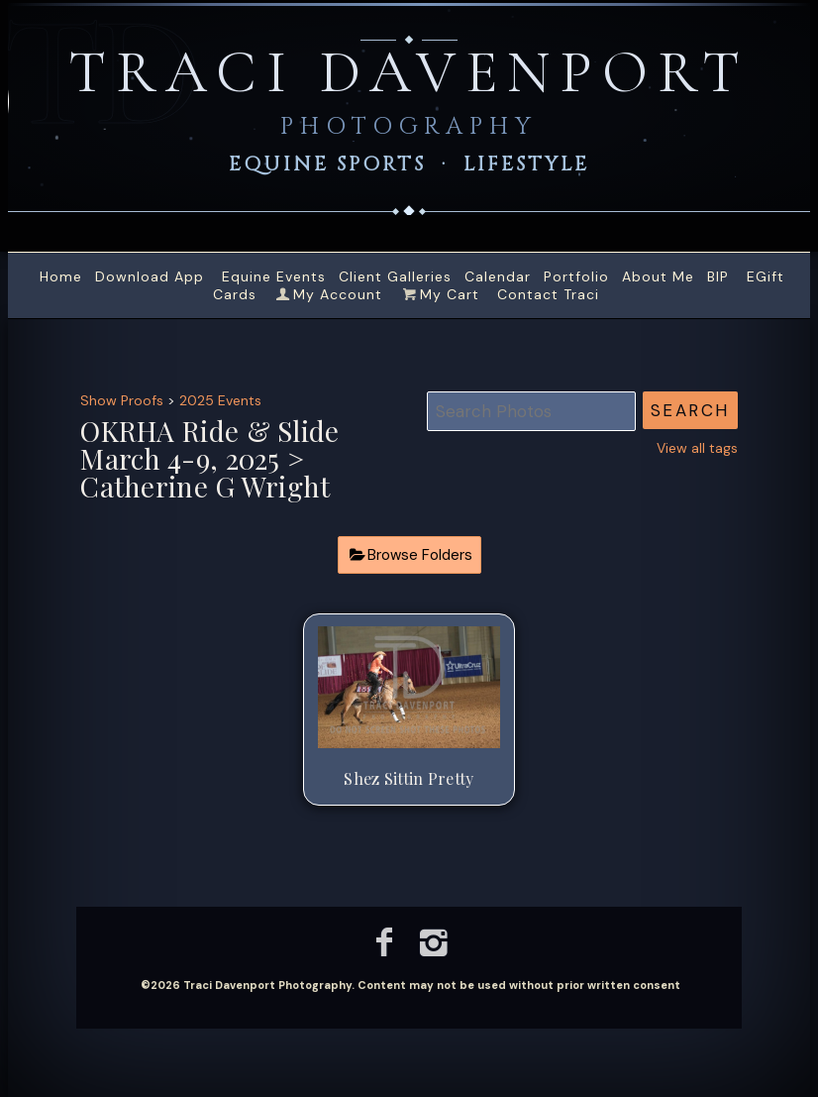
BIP (718, 276)
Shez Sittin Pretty (408, 778)
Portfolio (576, 276)
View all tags (697, 448)
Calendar (497, 276)
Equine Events (274, 276)
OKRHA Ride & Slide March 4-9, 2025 (209, 444)
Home (61, 276)
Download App (149, 276)
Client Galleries (395, 276)
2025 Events (220, 400)
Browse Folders (419, 555)
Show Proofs (121, 400)
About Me (658, 276)
